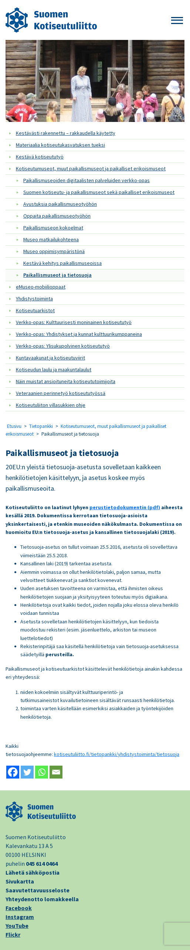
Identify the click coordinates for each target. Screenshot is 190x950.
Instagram (20, 916)
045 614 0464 (42, 863)
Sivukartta (20, 881)
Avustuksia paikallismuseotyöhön (60, 204)
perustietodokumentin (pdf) (124, 507)
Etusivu (14, 426)
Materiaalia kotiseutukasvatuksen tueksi (60, 145)
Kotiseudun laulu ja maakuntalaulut (53, 369)
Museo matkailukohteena (51, 239)
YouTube (17, 925)
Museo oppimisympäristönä (54, 251)
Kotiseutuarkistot (35, 310)
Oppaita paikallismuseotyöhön (57, 215)
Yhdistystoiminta (34, 298)
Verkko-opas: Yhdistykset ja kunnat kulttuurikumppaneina (79, 334)
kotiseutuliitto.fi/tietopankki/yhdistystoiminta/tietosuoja (116, 754)
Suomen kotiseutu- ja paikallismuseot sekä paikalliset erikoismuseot (98, 192)
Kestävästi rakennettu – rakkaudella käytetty (65, 133)
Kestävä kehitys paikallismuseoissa (62, 263)
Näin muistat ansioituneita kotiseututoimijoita (65, 381)
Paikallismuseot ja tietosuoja (57, 275)
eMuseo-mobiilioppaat (40, 286)
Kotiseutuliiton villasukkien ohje (50, 405)
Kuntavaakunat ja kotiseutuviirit (50, 357)
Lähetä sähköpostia (33, 872)
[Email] (56, 772)
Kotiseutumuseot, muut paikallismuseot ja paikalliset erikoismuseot (91, 168)
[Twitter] (27, 772)
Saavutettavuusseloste (37, 890)
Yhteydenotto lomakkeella (42, 899)
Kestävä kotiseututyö (40, 156)
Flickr (13, 934)
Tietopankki (41, 426)
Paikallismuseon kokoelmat (53, 227)
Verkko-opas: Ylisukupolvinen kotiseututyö (63, 346)
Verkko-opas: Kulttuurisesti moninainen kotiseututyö (74, 322)
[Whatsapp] (41, 772)
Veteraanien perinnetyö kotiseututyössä (60, 393)
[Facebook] (12, 772)
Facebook (19, 908)
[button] (177, 20)
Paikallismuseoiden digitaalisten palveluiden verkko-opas (86, 180)
